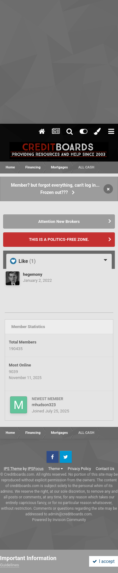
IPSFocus (35, 469)
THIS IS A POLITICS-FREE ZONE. (59, 239)
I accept (104, 561)
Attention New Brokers (59, 221)
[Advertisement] (59, 62)
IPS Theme (13, 469)
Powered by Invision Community (59, 520)
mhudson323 (44, 404)
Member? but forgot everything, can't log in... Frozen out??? (55, 189)
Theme (55, 469)
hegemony (32, 274)
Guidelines (9, 565)
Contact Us (105, 469)
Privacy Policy (79, 469)
